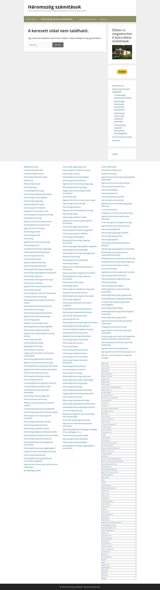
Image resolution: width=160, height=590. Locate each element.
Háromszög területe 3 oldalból (75, 233)
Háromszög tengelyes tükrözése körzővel (40, 432)
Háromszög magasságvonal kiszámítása (79, 403)
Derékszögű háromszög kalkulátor (76, 326)
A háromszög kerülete (33, 339)
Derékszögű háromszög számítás (37, 376)
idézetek (104, 482)
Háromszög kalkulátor (72, 207)
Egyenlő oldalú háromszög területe (115, 226)
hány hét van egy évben (107, 419)
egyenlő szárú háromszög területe (110, 472)
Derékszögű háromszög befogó (75, 250)
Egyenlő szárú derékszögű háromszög (78, 210)
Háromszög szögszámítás (111, 236)
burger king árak (106, 440)
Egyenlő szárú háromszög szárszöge (38, 362)
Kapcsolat (103, 19)
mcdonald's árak (106, 551)
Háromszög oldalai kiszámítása (75, 339)
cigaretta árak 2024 (106, 535)
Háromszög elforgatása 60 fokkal (76, 400)
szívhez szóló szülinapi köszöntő (110, 398)
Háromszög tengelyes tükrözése (37, 330)
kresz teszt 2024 (106, 416)
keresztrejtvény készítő (107, 514)
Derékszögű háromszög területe (36, 225)
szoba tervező (105, 456)
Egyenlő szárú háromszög (34, 228)
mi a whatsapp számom (107, 445)
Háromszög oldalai (70, 286)
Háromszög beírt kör (71, 319)
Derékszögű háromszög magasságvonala (117, 262)
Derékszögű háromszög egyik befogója (117, 298)
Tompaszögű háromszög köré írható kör (40, 383)
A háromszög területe (32, 259)
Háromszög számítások (54, 7)
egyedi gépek (105, 570)
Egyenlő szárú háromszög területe (37, 221)
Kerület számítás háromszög (35, 399)
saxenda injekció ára (107, 429)
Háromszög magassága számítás (114, 232)
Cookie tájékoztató (108, 167)
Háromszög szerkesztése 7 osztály (115, 265)
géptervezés (105, 573)
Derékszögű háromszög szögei (75, 187)
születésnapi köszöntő (107, 395)
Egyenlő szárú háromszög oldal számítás (117, 272)
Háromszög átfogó (109, 282)
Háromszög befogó (70, 263)
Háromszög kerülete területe (74, 180)
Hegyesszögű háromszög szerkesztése (78, 393)
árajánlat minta (105, 506)
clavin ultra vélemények (107, 549)
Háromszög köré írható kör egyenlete (78, 230)
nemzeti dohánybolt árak (108, 530)
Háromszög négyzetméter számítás (38, 359)
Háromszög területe (32, 235)
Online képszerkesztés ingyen (35, 177)
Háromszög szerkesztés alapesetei (38, 438)
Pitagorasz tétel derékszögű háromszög (40, 451)
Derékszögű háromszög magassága (38, 269)
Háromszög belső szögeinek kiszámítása (79, 273)
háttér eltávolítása (106, 504)
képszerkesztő (105, 371)
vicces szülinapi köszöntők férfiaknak (111, 448)
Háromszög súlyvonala (33, 276)
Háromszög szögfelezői (110, 229)
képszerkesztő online (107, 376)
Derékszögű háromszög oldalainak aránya (41, 366)
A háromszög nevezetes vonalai (75, 350)
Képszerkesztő (31, 19)
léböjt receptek (105, 477)
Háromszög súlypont (32, 290)
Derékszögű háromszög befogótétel (38, 326)
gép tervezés (105, 575)
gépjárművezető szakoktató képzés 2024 (111, 522)
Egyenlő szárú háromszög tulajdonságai (79, 200)
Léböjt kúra (28, 180)
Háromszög (28, 238)
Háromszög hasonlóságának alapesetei (78, 289)
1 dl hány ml (105, 405)
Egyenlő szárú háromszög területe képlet (40, 369)
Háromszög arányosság (72, 397)
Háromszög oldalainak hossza (75, 353)
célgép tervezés (105, 565)
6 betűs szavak (105, 493)
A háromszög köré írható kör (74, 369)
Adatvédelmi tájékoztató (111, 170)
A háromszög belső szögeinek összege (78, 329)
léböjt (103, 480)
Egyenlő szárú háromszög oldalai (114, 348)
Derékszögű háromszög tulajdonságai (78, 380)
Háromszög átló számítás (73, 343)
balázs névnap (105, 368)
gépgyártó (104, 578)
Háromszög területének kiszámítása (77, 312)
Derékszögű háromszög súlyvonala (77, 376)
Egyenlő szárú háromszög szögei (37, 242)
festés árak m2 (105, 512)
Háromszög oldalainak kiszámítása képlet (41, 412)
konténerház (105, 554)
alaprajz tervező (106, 379)
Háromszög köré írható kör (35, 208)
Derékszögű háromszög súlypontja (38, 306)
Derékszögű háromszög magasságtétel (39, 448)
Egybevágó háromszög (33, 346)
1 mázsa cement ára (106, 432)
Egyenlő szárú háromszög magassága (78, 184)
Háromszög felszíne (109, 193)
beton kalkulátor (106, 421)
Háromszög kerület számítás (74, 366)
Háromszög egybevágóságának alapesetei (80, 246)
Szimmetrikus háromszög (73, 282)
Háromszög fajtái (70, 196)
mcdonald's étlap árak (107, 538)
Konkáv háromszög (109, 173)
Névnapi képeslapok (32, 184)
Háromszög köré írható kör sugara (77, 170)
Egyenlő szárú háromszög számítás (115, 183)
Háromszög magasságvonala (74, 167)
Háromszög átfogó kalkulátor (36, 425)
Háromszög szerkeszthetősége (75, 442)
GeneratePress (94, 587)
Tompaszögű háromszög (34, 190)
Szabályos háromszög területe (36, 211)
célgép (114, 154)
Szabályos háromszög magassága (37, 249)
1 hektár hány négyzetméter (109, 424)
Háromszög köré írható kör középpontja (40, 293)
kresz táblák (105, 413)
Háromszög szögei (70, 214)
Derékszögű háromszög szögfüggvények (79, 253)
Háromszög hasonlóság (33, 343)
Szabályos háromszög (33, 218)
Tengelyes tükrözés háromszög (113, 327)
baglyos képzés (105, 520)
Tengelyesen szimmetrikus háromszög (116, 213)
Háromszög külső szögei (87, 19)
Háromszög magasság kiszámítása (38, 313)
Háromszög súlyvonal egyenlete (37, 396)
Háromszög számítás (71, 173)
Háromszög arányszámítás (35, 455)
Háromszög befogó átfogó (112, 308)
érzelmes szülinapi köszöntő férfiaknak (111, 459)
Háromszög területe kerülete (113, 186)
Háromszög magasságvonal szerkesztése (117, 249)
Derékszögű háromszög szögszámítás (116, 295)
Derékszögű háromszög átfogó (75, 383)
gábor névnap (105, 363)
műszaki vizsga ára (106, 427)
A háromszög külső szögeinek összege (116, 222)
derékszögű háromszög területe (109, 469)
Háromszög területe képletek (35, 197)
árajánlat (104, 509)
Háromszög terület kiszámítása (75, 356)
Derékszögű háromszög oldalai (75, 333)
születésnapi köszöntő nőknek (109, 464)
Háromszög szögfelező (72, 299)
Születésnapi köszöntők (33, 170)
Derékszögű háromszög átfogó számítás (79, 407)
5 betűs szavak (105, 490)
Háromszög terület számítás (74, 203)
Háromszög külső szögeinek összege (38, 279)
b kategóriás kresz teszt (107, 411)
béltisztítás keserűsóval (107, 474)
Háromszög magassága (33, 201)
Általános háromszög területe (36, 323)
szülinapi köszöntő (106, 400)
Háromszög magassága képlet (75, 315)
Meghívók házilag (31, 167)
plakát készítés (105, 517)
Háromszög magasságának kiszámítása (40, 272)
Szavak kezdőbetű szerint (34, 173)
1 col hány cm (105, 403)
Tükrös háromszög (109, 209)
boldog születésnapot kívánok (109, 488)
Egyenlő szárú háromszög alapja (37, 316)
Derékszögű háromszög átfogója (76, 177)
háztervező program (107, 453)
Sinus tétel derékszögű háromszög (76, 420)
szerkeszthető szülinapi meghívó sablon (111, 387)
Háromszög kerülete (32, 231)
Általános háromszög (71, 256)
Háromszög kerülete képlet (112, 286)
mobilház (104, 559)
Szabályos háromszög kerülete (75, 292)
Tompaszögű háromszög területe (37, 386)
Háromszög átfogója (109, 190)
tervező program (106, 384)
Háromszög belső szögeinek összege (38, 214)
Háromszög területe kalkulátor (113, 275)
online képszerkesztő (107, 374)
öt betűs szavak (105, 498)
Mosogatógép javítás (32, 470)
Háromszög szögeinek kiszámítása (38, 194)
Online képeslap (30, 187)
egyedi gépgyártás (106, 567)
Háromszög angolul (32, 320)
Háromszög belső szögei (72, 386)
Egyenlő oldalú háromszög (35, 262)
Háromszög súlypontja (33, 283)
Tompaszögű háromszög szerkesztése (39, 409)
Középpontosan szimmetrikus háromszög (118, 258)
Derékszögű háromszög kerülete (37, 252)
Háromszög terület (31, 245)
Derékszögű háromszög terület (113, 317)
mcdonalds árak (105, 541)
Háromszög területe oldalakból (59, 19)
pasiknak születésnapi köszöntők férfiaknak (112, 461)
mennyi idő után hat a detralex (109, 443)
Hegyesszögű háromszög (34, 204)
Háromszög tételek (70, 346)
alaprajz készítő (106, 382)
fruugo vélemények (106, 543)
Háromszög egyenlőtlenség (35, 266)
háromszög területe (106, 466)
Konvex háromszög (109, 268)
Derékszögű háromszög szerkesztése (77, 309)
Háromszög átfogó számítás (112, 196)
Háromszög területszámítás (112, 200)
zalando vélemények (107, 546)
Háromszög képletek (109, 239)
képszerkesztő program (107, 501)
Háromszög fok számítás (34, 350)
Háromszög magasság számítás (75, 226)
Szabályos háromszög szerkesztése (77, 336)
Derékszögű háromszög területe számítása (41, 435)
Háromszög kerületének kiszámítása (77, 390)
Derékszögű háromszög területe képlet (78, 296)
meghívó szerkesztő (106, 390)
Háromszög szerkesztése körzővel (37, 421)
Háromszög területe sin (33, 379)
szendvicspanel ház (106, 557)
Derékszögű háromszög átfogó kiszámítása (80, 322)
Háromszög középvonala (34, 255)
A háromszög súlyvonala (72, 410)
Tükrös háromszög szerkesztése (75, 435)
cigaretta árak (105, 533)
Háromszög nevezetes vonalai (75, 217)
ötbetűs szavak (105, 496)
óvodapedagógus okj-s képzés (109, 525)
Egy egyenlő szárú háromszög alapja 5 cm (118, 352)
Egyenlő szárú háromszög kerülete (38, 286)
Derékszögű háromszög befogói (75, 260)
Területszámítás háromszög (35, 296)
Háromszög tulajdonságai (73, 237)
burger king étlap (106, 437)
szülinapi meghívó (106, 392)
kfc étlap (104, 435)
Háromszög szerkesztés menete (36, 428)
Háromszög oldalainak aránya (36, 373)
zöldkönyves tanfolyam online (109, 527)
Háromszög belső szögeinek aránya (115, 279)
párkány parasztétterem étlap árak (110, 408)
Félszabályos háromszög (34, 309)
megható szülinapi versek (108, 451)
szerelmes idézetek (106, 485)
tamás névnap (105, 366)
